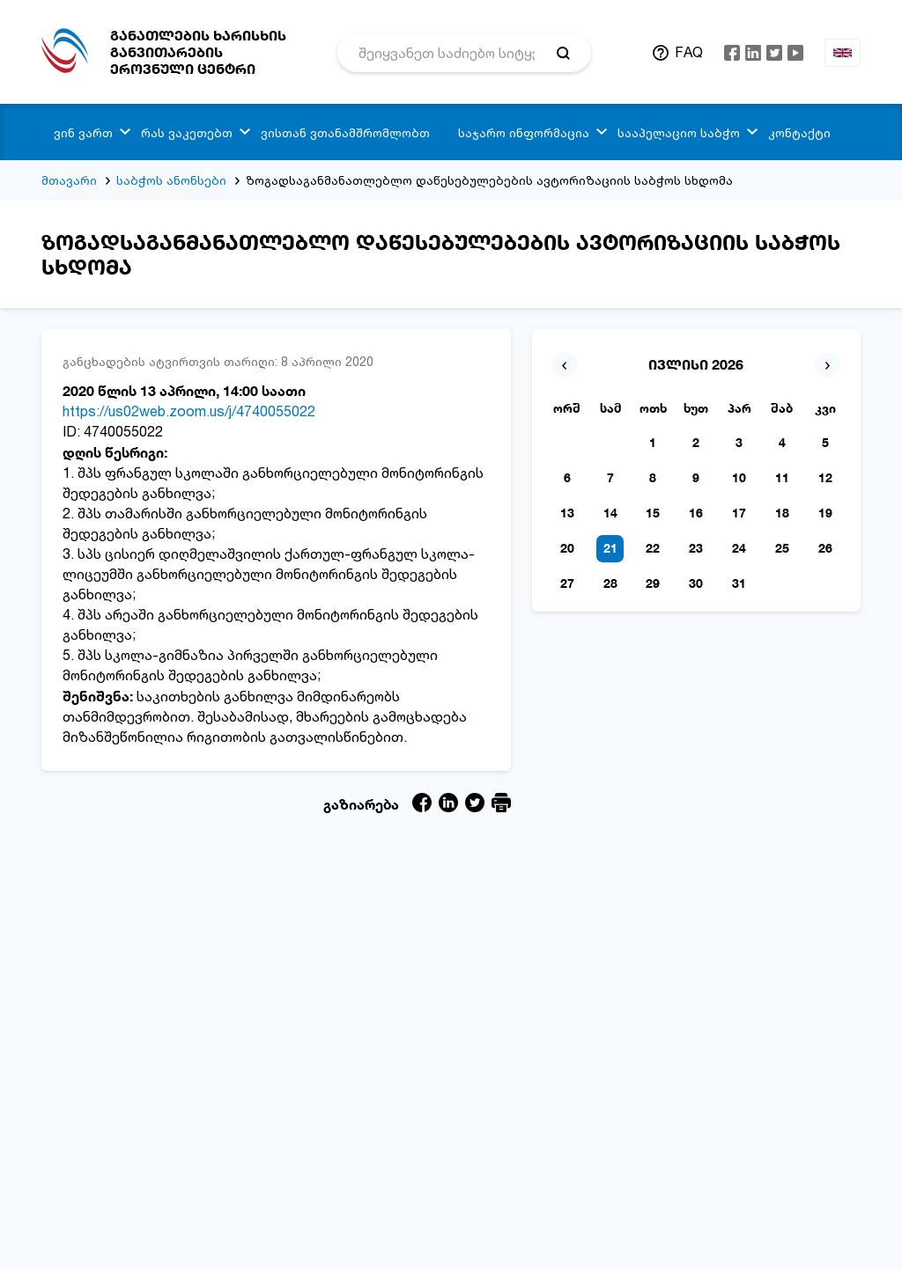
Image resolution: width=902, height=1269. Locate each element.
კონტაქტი (799, 132)
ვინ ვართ (83, 132)
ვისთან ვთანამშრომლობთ (345, 132)
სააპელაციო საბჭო (678, 132)
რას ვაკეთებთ (187, 132)
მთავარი (69, 179)
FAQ (689, 52)
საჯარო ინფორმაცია (523, 132)
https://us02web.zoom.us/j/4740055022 (189, 411)
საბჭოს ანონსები (171, 179)
